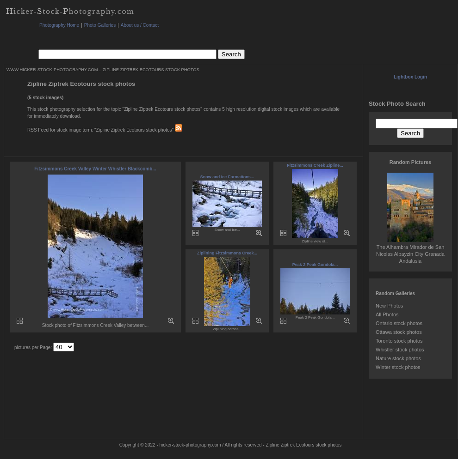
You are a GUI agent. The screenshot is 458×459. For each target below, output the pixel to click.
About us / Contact (140, 25)
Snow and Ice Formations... (227, 177)
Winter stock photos (398, 367)
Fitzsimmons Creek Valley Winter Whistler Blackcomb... (95, 168)
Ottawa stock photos (399, 332)
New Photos (389, 305)
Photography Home (59, 25)
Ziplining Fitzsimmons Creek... (227, 253)
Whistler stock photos (400, 349)
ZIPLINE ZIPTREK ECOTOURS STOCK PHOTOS (151, 69)
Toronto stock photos (399, 341)
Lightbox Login (410, 76)
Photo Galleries (100, 25)
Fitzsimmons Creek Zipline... (315, 165)
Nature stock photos (398, 358)
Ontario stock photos (399, 323)
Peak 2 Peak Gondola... (315, 264)
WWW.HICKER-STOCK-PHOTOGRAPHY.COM (52, 69)
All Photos (387, 314)
